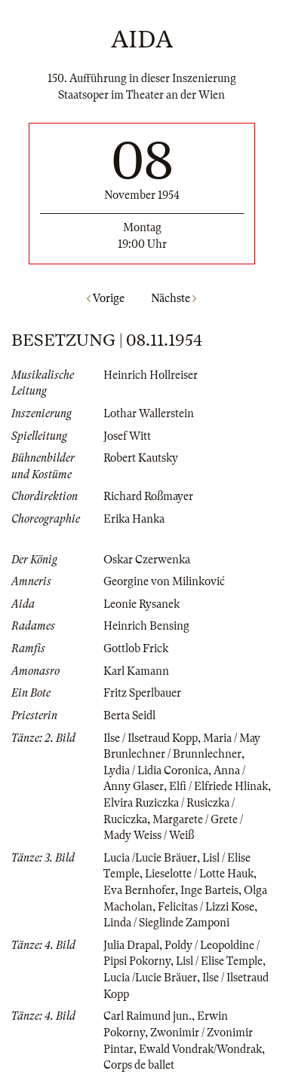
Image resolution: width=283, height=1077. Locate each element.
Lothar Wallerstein (148, 413)
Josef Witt (127, 436)
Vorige (106, 298)
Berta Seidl (129, 715)
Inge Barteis (209, 890)
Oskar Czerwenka (146, 560)
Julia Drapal (131, 945)
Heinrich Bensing (146, 626)
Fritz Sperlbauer (142, 693)
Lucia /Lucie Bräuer (150, 858)
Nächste (173, 298)
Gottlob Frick (135, 648)
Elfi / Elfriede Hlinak (218, 786)
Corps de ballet (138, 1065)
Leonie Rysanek (141, 604)
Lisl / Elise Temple (219, 961)
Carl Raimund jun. (147, 1016)
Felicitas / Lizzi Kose (206, 907)
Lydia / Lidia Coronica (155, 770)
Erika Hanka (134, 519)
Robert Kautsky (140, 458)
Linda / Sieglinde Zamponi (166, 923)
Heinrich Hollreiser (150, 375)
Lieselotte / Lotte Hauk (199, 874)
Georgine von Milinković (164, 581)
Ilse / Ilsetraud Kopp (150, 738)
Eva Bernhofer (139, 890)
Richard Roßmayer (148, 496)
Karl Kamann (136, 671)
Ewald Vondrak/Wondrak (200, 1049)
